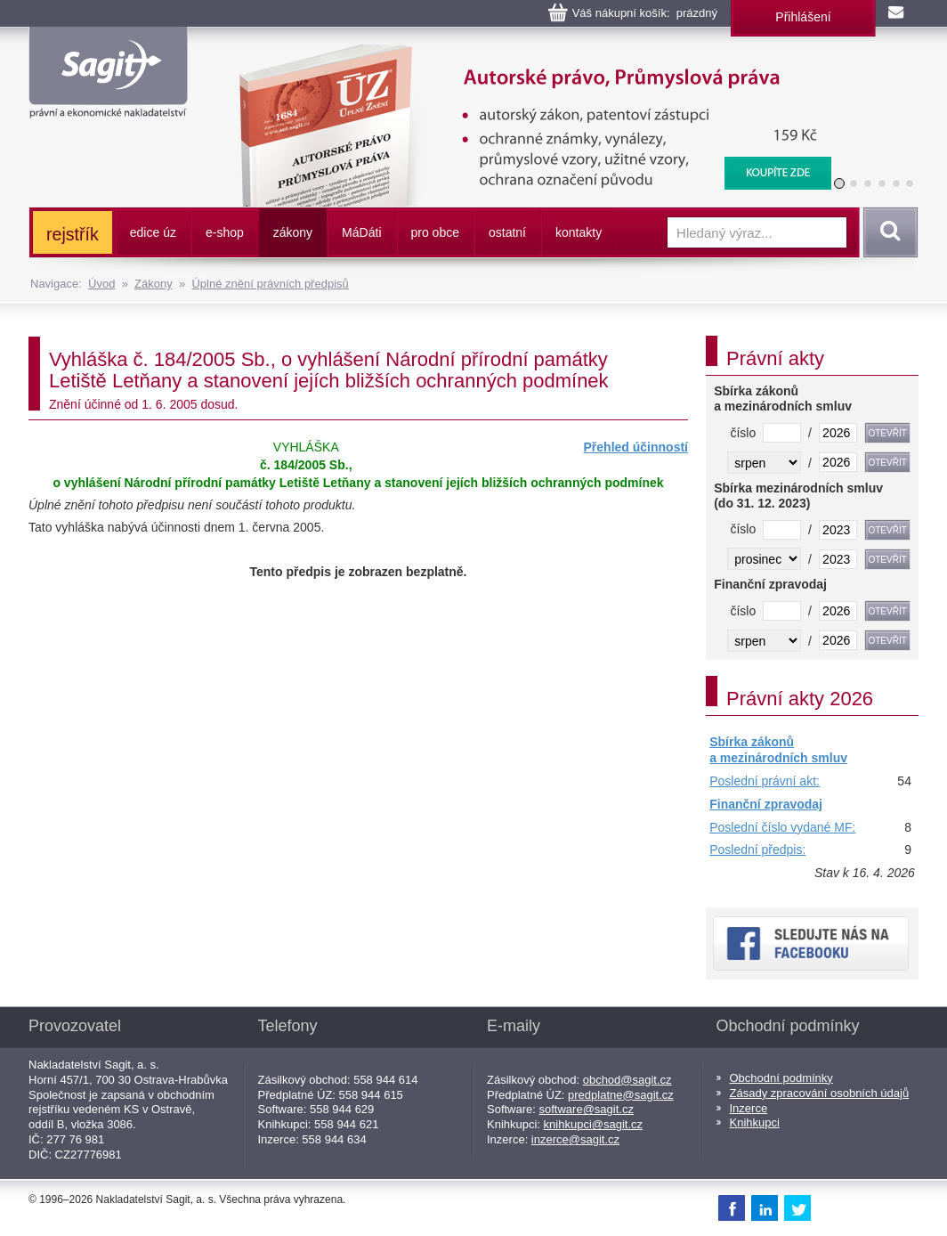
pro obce (435, 232)
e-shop (225, 232)
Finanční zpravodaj (765, 804)
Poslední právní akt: (764, 781)
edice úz (153, 232)
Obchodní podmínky (781, 1078)
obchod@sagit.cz (627, 1079)
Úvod (101, 283)
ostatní (507, 232)
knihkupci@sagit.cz (593, 1124)
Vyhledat (887, 232)
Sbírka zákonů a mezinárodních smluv (778, 750)
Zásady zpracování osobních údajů (820, 1093)
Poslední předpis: (757, 849)
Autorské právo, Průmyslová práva (524, 53)
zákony (292, 232)
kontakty (578, 232)
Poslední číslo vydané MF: (782, 827)
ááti (361, 232)
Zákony (153, 283)
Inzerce (749, 1108)
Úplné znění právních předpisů (269, 283)
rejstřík (72, 234)
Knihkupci (755, 1122)
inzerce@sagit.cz (575, 1139)
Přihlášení (802, 17)
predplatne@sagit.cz (621, 1095)
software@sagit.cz (586, 1109)
